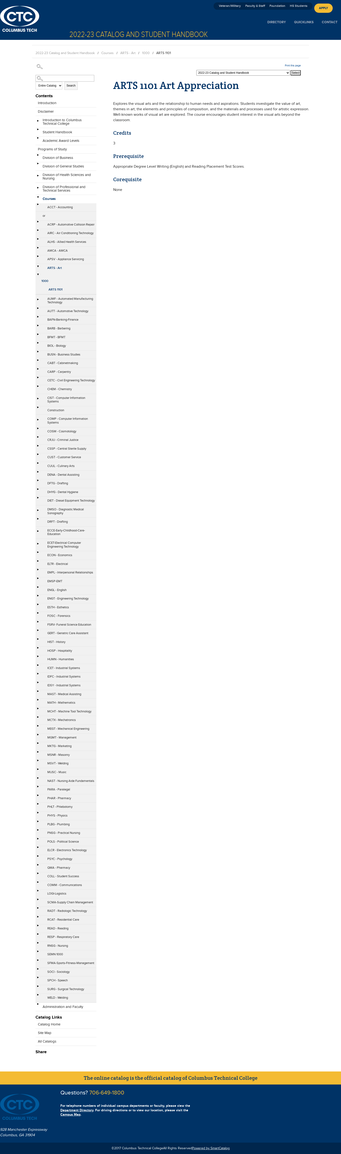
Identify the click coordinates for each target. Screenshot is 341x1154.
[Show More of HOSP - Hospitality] (38, 649)
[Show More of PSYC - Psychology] (38, 857)
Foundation (277, 6)
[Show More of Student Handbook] (38, 131)
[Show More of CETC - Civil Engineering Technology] (38, 379)
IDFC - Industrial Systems (64, 677)
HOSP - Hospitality (59, 651)
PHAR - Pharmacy (59, 798)
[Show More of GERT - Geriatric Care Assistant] (38, 631)
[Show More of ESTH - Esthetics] (38, 606)
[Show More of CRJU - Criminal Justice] (38, 438)
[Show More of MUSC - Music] (38, 770)
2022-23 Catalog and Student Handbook (65, 53)
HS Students (298, 6)
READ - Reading (57, 928)
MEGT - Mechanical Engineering (68, 729)
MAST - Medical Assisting (64, 694)
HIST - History (56, 642)
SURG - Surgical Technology (65, 989)
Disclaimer (46, 112)
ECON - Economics (59, 555)
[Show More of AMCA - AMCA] (38, 249)
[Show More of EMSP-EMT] (38, 579)
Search (71, 85)
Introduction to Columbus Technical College (62, 122)
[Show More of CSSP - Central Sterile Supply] (38, 447)
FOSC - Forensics (58, 616)
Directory (276, 22)
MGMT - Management (61, 737)
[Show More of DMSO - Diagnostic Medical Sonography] (38, 511)
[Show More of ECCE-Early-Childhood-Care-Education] (38, 532)
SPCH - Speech (57, 980)
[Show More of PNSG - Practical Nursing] (38, 831)
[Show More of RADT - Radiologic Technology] (38, 909)
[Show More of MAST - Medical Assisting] (38, 692)
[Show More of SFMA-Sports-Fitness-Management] (38, 961)
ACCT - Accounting (60, 207)
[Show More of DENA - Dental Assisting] (38, 473)
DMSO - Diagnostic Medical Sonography (65, 511)
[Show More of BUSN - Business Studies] (38, 353)
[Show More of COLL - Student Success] (38, 874)
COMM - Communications (64, 885)
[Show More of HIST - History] (38, 640)
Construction (55, 410)
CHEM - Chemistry (59, 389)
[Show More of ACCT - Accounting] (38, 205)
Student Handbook (57, 132)
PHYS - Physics (57, 815)
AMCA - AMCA (57, 251)
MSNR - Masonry (58, 755)
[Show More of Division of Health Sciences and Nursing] (38, 177)
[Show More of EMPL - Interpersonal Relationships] (38, 571)
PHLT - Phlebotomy (59, 807)
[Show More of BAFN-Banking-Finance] (38, 318)
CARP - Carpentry (59, 372)
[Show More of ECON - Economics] (38, 553)
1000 (146, 53)
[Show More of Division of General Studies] (38, 165)
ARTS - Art (127, 53)
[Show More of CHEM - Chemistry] (38, 387)
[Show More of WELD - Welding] (38, 996)
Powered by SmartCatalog (211, 1148)
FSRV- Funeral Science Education (69, 625)
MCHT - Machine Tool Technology (69, 711)
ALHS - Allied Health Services (66, 242)
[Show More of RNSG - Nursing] (38, 944)
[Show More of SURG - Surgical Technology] (38, 987)
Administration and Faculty (63, 1007)
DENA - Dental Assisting (63, 475)
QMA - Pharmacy (58, 868)
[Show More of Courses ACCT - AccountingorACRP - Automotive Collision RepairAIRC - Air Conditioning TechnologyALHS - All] (38, 197)
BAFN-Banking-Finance (62, 320)
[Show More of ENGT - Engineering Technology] (38, 597)
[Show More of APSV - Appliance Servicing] (38, 257)
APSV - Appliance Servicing (65, 259)
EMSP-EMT (54, 581)
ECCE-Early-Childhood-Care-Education (66, 532)
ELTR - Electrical (57, 564)
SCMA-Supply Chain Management (70, 902)
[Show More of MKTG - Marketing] (38, 744)
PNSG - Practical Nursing (63, 833)
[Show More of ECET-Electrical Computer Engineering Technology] (38, 545)
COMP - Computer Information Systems (67, 421)
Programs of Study (52, 149)
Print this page (293, 65)
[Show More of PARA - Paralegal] (38, 788)
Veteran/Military (230, 6)
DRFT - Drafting (57, 522)
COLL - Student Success (63, 876)
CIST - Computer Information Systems (66, 400)
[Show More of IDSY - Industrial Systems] (38, 684)
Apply (323, 8)
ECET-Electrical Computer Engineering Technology (64, 545)
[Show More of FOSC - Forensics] (38, 614)
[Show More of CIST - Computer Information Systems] (38, 400)
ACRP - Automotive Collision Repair (70, 224)
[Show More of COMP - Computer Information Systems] (38, 421)
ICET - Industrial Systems (63, 668)
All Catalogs (47, 1041)
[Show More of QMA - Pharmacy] (38, 866)
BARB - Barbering (58, 328)
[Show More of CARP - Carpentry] (38, 370)
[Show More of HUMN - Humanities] (38, 657)
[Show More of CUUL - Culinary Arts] (38, 464)
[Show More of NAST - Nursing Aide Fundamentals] (38, 779)
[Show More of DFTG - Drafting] (38, 482)
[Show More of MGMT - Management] (38, 736)
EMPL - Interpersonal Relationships (70, 572)
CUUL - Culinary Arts (61, 466)
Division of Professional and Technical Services (64, 189)
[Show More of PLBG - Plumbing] (38, 823)
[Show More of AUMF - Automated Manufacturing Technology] (38, 301)
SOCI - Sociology (58, 972)
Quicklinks (304, 22)
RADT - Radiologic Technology (67, 911)
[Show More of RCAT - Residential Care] (38, 918)
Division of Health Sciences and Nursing (67, 176)
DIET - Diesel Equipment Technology (71, 501)
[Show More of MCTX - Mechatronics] (38, 718)
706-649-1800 (106, 1092)
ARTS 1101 (56, 289)
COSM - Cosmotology (61, 431)
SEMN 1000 (55, 954)
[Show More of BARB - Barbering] (38, 327)
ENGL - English (57, 590)
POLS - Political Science (63, 842)
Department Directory (76, 1110)
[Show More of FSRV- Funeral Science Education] (38, 623)
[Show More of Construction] (38, 408)
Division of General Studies (63, 166)
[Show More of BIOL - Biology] (38, 344)
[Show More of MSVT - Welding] (38, 762)
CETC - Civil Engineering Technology (71, 380)
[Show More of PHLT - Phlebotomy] (38, 805)
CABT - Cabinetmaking (62, 363)
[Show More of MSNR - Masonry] (38, 753)
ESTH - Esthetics (58, 607)
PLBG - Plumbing (58, 824)
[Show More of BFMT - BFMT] (38, 335)
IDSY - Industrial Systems (64, 685)
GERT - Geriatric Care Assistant (67, 633)
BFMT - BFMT (56, 337)
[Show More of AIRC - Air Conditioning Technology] (38, 231)
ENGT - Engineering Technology (68, 598)
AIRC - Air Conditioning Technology (70, 233)
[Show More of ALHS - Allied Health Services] (38, 240)
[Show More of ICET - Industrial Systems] (38, 666)
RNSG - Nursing (57, 946)
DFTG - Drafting (57, 483)
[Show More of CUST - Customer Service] (38, 455)
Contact (329, 22)
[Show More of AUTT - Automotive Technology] (38, 309)
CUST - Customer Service (64, 457)
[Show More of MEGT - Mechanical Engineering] (38, 727)
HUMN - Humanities (60, 659)
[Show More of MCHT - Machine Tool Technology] (38, 710)
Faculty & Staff (255, 6)
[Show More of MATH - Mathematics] (38, 701)
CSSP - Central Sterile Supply (66, 449)
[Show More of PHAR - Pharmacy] (38, 796)
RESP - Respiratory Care (63, 937)
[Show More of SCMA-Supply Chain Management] (38, 901)
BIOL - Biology (56, 346)
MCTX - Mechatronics (61, 720)
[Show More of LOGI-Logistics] (38, 892)
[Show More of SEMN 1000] (38, 953)
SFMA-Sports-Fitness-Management (70, 963)
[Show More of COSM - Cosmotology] (38, 430)
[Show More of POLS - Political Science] (38, 840)
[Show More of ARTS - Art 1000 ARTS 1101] (38, 266)
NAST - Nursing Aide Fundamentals (70, 781)
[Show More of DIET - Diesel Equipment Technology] (38, 499)
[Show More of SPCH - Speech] (38, 979)
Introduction (47, 103)
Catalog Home (49, 1024)
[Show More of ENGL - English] (38, 588)
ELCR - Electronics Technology (67, 850)
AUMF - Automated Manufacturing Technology (70, 301)
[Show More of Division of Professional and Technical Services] (38, 189)
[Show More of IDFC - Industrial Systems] (38, 675)
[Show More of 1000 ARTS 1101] (38, 274)
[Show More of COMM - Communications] (38, 883)
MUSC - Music (56, 772)
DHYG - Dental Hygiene (62, 492)
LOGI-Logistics (56, 894)
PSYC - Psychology (59, 859)
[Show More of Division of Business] (38, 156)
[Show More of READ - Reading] (38, 927)
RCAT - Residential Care (63, 920)
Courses (107, 53)
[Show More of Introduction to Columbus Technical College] (38, 122)
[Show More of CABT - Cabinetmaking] (38, 361)
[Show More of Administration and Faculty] (38, 1005)
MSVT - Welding (57, 763)
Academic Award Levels (61, 141)
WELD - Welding (57, 998)
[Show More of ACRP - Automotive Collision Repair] (38, 223)
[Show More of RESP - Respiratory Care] (38, 935)
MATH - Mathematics (61, 703)
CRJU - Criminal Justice (62, 440)
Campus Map (70, 1114)
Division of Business (58, 158)
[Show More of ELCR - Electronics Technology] (38, 848)
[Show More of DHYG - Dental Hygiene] (38, 490)
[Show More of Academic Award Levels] (38, 139)
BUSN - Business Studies (63, 354)
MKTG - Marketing (59, 746)
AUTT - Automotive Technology (67, 311)
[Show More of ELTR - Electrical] (38, 562)
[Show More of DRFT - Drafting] (38, 520)
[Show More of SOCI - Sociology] (38, 970)
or (44, 216)
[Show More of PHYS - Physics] (38, 814)
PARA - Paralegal (58, 789)
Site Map (44, 1033)
